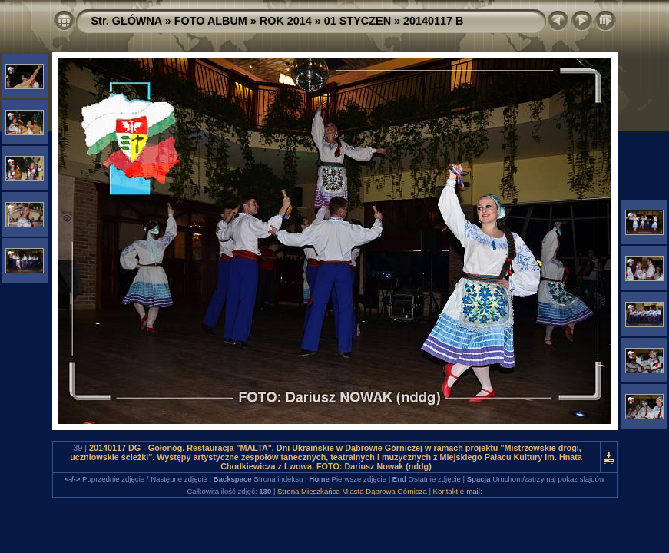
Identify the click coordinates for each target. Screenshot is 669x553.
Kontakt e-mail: (457, 491)
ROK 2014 (286, 21)
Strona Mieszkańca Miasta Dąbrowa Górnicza (352, 491)
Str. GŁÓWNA (126, 21)
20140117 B (433, 21)
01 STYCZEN (357, 21)
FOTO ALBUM (210, 21)
